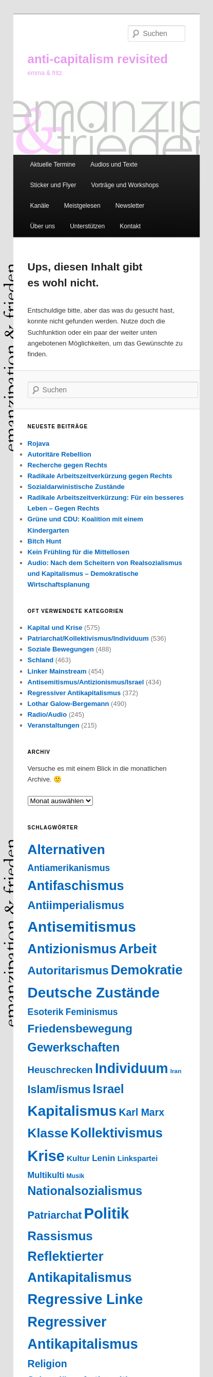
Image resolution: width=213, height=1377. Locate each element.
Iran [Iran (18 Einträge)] (176, 1071)
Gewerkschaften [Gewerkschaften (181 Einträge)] (74, 1047)
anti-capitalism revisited (98, 59)
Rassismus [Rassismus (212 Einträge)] (60, 1236)
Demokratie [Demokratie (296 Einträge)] (147, 970)
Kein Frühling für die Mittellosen (79, 552)
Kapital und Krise (55, 627)
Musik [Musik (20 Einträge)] (76, 1176)
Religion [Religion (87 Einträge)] (47, 1363)
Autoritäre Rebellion (59, 454)
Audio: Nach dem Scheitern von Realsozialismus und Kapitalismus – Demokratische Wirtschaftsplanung (105, 573)
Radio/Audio (47, 714)
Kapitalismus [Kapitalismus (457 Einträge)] (72, 1111)
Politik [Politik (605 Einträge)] (106, 1213)
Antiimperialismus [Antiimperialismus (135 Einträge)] (76, 905)
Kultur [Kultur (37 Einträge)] (78, 1158)
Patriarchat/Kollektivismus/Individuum (88, 638)
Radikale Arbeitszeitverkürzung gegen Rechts (100, 476)
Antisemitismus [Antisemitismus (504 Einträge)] (82, 926)
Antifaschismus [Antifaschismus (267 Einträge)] (76, 885)
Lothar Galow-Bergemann (68, 704)
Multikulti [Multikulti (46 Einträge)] (46, 1175)
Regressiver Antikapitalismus (74, 693)
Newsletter (130, 205)
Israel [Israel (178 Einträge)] (108, 1089)
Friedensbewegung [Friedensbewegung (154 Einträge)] (80, 1028)
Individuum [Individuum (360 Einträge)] (131, 1068)
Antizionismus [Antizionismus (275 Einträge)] (72, 948)
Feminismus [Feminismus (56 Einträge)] (92, 1012)
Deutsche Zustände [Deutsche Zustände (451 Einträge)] (94, 993)
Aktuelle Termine (52, 164)
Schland (41, 660)
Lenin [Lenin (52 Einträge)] (103, 1158)
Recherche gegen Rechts (67, 465)
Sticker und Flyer (53, 185)
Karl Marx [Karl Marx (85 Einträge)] (141, 1112)
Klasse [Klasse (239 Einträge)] (48, 1133)
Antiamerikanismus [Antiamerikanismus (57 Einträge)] (69, 868)
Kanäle (39, 205)
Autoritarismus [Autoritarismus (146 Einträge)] (68, 970)
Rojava (39, 443)
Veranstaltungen (54, 725)
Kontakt (130, 226)
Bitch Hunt (45, 541)
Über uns (42, 226)
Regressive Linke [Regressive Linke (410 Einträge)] (85, 1299)
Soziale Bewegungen (61, 649)
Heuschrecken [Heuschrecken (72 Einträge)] (60, 1069)
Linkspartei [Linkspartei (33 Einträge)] (138, 1158)
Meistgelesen (82, 205)
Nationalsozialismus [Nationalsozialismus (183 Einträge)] (85, 1191)
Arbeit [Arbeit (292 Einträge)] (138, 948)
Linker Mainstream (57, 671)
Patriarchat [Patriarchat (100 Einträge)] (55, 1215)
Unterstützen (87, 226)
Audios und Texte (114, 164)
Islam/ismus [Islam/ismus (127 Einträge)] (59, 1089)
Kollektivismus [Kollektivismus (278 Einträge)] (116, 1133)
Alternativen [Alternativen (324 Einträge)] (66, 849)
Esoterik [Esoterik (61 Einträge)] (46, 1012)
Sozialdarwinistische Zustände (76, 487)
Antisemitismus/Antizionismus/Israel (86, 682)
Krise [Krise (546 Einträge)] (46, 1156)
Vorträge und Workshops (125, 185)
